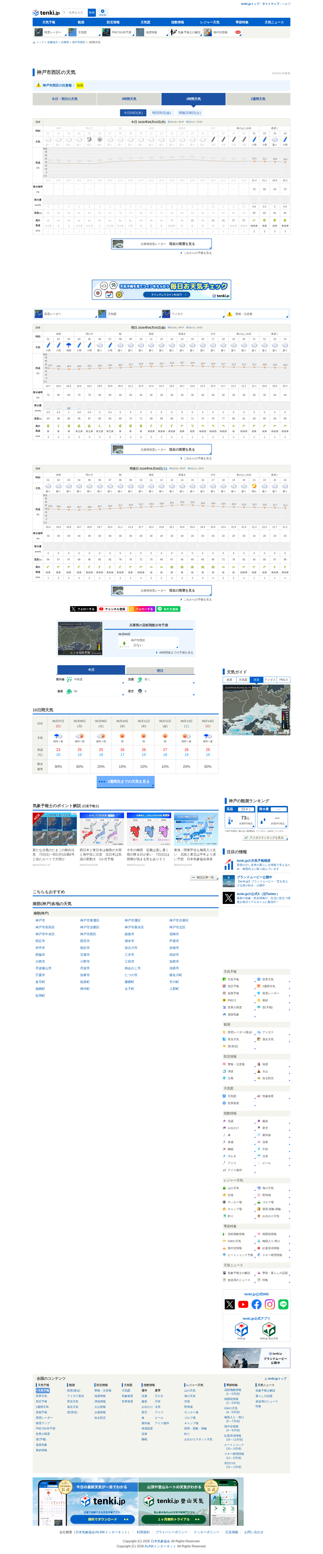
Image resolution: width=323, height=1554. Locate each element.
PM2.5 (284, 679)
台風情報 (100, 1412)
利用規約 (143, 1532)
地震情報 (100, 1396)
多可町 (40, 982)
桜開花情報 (238, 1401)
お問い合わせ (254, 1532)
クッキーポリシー (206, 1532)
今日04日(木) (133, 113)
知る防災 (100, 1417)
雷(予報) (41, 1439)
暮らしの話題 (264, 1396)
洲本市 (129, 941)
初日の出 (238, 1465)
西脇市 (40, 954)
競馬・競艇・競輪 (195, 1428)
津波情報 (100, 1401)
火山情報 (100, 1406)
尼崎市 (174, 934)
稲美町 (85, 982)
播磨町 (129, 982)
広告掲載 (231, 1532)
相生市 (85, 947)
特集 (258, 1406)
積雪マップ (43, 1423)
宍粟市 (40, 975)
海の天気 (190, 1396)
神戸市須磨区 (89, 927)
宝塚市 (85, 954)
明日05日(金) (161, 113)
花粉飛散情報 (238, 1392)
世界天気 (41, 1396)
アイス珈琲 (162, 1423)
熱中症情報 (238, 1428)
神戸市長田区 (45, 927)
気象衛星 (127, 1396)
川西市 (40, 961)
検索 (92, 12)
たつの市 (131, 975)
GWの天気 (238, 1410)
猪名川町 (175, 975)
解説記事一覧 (205, 877)
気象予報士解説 (265, 1390)
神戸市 (40, 920)
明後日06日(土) (190, 113)
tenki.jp (47, 14)
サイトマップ (270, 3)
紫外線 (146, 1423)
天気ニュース (274, 22)
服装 (144, 1401)
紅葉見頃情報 (238, 1437)
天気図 (145, 22)
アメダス (270, 679)
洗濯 (144, 1396)
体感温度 (147, 1428)
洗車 (144, 1433)
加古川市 (131, 947)
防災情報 (113, 22)
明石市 (40, 941)
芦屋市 (174, 941)
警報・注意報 (102, 1390)
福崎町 (40, 988)
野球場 (188, 1406)
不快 (157, 1401)
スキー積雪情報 (238, 1456)
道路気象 (41, 1444)
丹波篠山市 (43, 968)
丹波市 (85, 968)
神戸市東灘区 (89, 920)
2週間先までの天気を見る (129, 782)
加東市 (85, 975)
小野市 (85, 961)
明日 (160, 670)
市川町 (174, 982)
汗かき (159, 1396)
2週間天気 (258, 99)
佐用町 (40, 995)
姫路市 (129, 934)
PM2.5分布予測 (45, 1428)
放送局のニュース (267, 1401)
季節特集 (242, 22)
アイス (159, 1412)
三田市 (129, 961)
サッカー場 (191, 1412)
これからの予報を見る (198, 252)
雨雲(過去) (73, 1390)
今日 (91, 669)
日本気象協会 (85, 1532)
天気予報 (48, 22)
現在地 (102, 15)
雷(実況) (72, 1412)
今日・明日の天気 (65, 99)
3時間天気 (129, 99)
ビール (159, 1417)
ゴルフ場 (190, 1417)
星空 (144, 1412)
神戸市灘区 (133, 920)
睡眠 (144, 1439)
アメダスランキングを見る (267, 837)
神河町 (85, 988)
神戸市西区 (88, 934)
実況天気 (72, 1401)
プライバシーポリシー (171, 1532)
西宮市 (85, 941)
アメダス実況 (75, 1396)
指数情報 (177, 22)
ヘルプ (286, 3)
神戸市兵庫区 (179, 920)
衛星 (229, 679)
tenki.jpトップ (250, 3)
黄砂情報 (41, 1450)
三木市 (129, 954)
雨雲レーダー (44, 1417)
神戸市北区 (177, 927)
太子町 (129, 988)
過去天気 (72, 1406)
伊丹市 (40, 947)
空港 (187, 1401)
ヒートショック (238, 1447)
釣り (187, 1433)
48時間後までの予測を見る (176, 652)
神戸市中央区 (45, 934)
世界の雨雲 (43, 1433)
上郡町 (174, 988)
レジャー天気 (209, 22)
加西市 (174, 961)
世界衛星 (127, 1401)
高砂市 (174, 954)
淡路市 (174, 968)
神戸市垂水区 (134, 927)
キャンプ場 (191, 1423)
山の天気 (190, 1390)
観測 (81, 22)
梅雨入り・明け (238, 1419)
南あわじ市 (133, 968)
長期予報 (41, 1412)
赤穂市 (174, 947)
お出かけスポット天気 (198, 1439)
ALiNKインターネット (111, 1532)
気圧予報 (41, 1401)
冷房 (157, 1406)
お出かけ (147, 1406)
